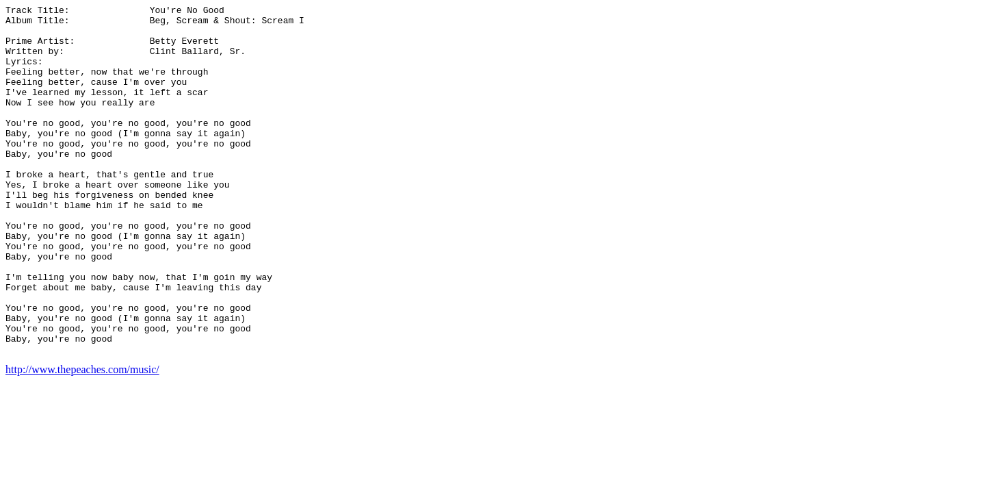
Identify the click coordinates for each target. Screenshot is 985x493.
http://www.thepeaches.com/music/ (82, 439)
